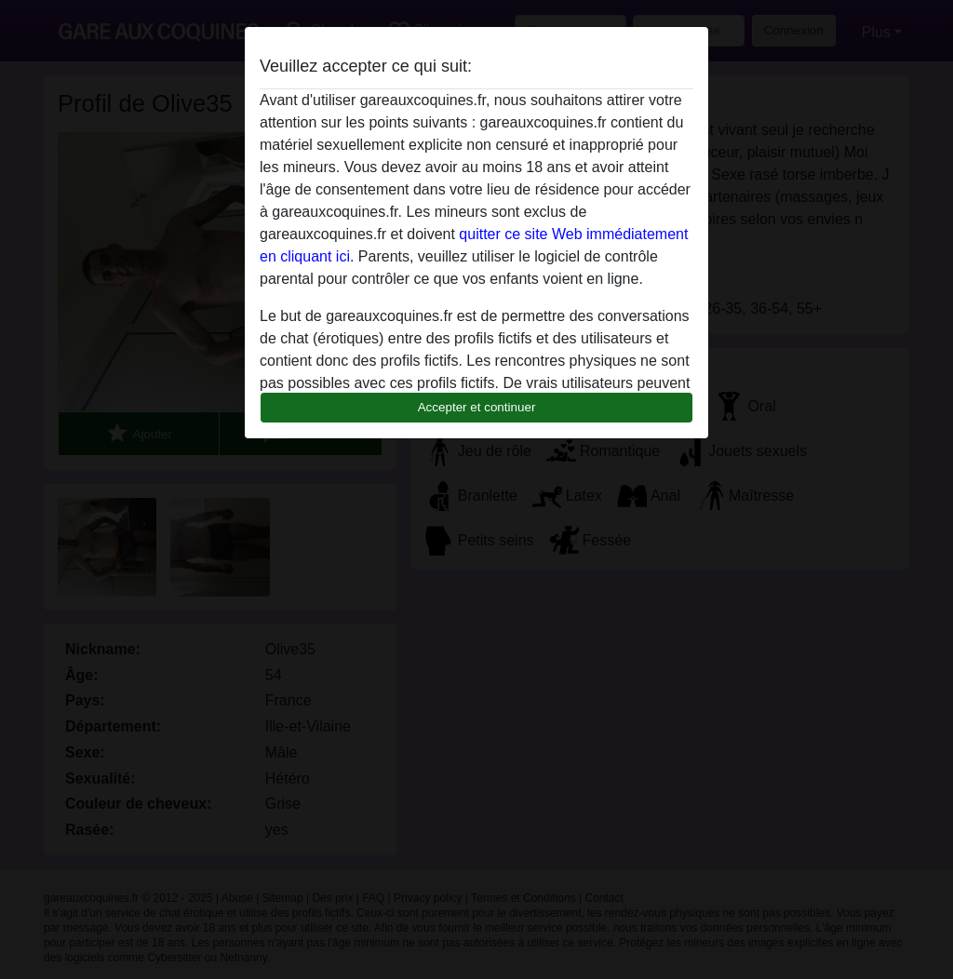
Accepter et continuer (477, 407)
